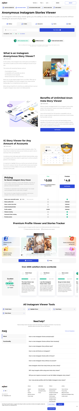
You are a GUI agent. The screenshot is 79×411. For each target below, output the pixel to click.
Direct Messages (41, 389)
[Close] (77, 406)
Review (26, 274)
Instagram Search (52, 397)
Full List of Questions (70, 331)
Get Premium (43, 184)
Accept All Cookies (51, 408)
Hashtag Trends (52, 390)
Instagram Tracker (52, 394)
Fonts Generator (52, 401)
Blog (29, 390)
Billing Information (65, 392)
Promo (39, 392)
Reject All (60, 404)
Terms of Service (65, 389)
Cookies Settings (51, 404)
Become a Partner (31, 394)
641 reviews (12, 285)
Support (29, 389)
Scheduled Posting (42, 390)
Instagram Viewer (52, 399)
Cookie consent (65, 396)
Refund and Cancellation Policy (68, 394)
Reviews (29, 392)
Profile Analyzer (52, 396)
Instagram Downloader (53, 392)
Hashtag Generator (53, 389)
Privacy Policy (64, 390)
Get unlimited (22, 33)
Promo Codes (30, 396)
